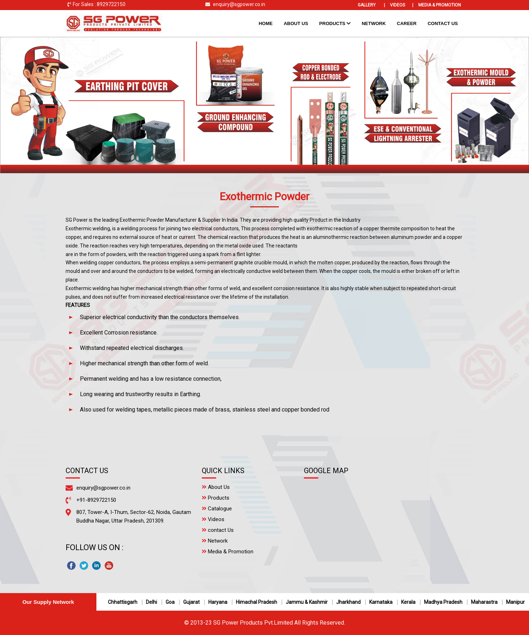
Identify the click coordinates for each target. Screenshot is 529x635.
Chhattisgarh (125, 602)
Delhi (154, 602)
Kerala (411, 602)
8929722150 (111, 4)
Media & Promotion (439, 5)
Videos (401, 5)
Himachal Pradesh (259, 602)
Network (374, 23)
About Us (296, 23)
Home (268, 22)
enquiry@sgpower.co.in (239, 4)
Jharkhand (351, 602)
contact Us (218, 530)
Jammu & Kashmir (310, 602)
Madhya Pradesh (446, 602)
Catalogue (217, 508)
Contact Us (443, 23)
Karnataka (384, 602)
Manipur (518, 602)
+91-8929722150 (96, 500)
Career (406, 23)
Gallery (371, 5)
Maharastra (487, 602)
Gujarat (194, 602)
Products (335, 23)
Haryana (220, 602)
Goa (173, 602)
